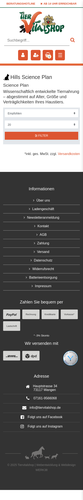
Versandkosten (69, 154)
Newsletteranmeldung (43, 217)
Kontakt (43, 226)
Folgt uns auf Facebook (42, 417)
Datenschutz (43, 260)
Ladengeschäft (43, 209)
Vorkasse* (69, 314)
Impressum (43, 286)
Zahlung (43, 243)
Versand (43, 252)
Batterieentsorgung (43, 277)
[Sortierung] (41, 113)
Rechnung (31, 314)
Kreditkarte (50, 314)
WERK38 (42, 470)
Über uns (43, 200)
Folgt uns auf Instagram (41, 426)
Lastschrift (11, 326)
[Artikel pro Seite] (41, 124)
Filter (41, 135)
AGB (43, 234)
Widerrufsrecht (43, 269)
